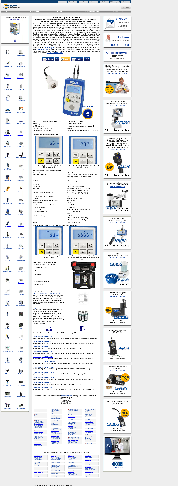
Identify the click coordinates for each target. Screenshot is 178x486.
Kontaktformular (42, 49)
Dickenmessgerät (48, 48)
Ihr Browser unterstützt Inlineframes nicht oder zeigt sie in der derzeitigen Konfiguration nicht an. (127, 244)
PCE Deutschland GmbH (55, 53)
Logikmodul (21, 328)
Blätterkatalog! (15, 19)
